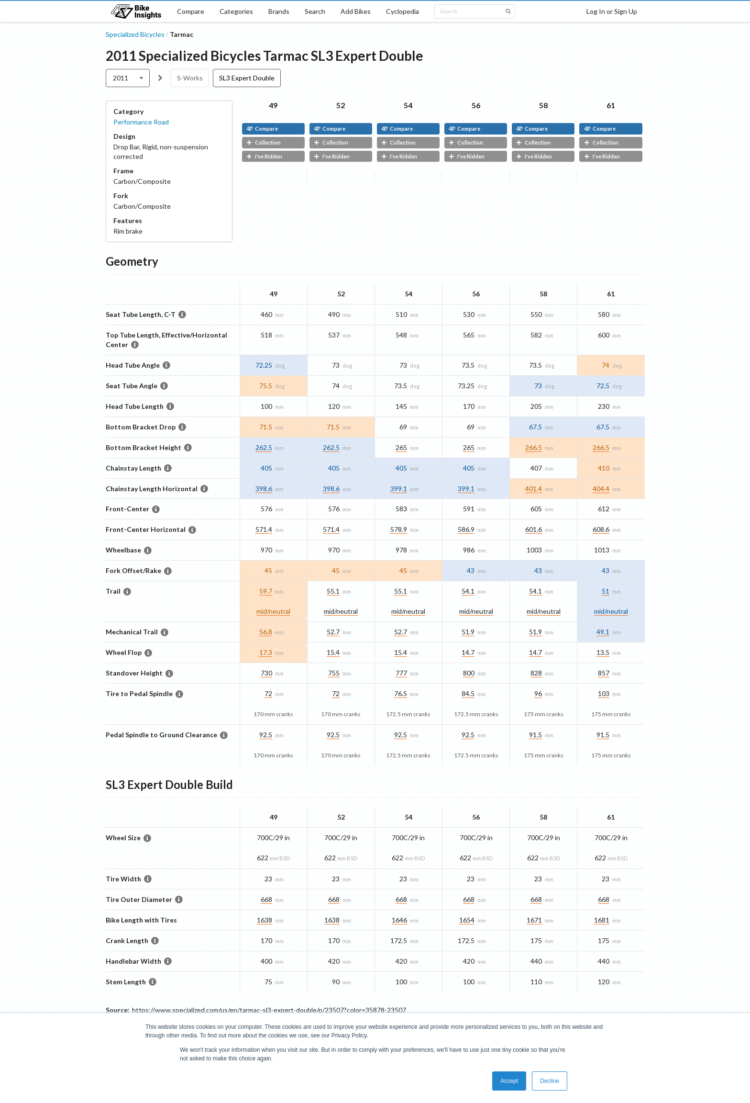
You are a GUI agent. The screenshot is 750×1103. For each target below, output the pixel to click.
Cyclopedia (402, 11)
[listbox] (128, 78)
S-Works (190, 78)
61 (611, 105)
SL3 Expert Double (247, 78)
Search (315, 11)
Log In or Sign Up (611, 11)
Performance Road (141, 122)
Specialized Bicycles (135, 34)
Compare (190, 11)
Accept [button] (509, 1081)
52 (340, 105)
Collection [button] (263, 142)
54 (408, 105)
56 (476, 105)
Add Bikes (356, 11)
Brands (278, 11)
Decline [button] (549, 1081)
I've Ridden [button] (264, 156)
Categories (236, 11)
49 (273, 105)
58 (543, 105)
